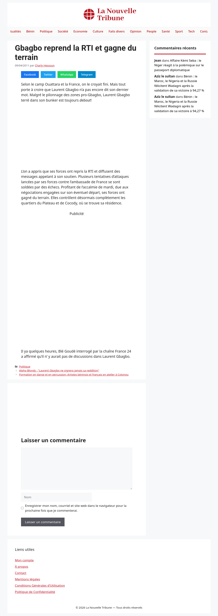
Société (63, 31)
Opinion (135, 31)
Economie (80, 31)
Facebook (30, 74)
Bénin (30, 31)
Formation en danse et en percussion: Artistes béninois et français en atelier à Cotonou (74, 374)
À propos (21, 566)
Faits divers (117, 31)
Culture (98, 31)
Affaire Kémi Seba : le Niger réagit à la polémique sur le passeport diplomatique (179, 65)
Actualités (14, 31)
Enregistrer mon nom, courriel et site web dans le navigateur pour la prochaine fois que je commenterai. (75, 508)
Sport (179, 31)
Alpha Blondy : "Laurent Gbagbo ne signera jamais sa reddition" (59, 370)
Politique (46, 31)
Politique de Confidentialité (35, 592)
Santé (166, 31)
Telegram (86, 74)
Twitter (48, 74)
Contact (205, 31)
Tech (191, 31)
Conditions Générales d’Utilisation (40, 585)
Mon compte (24, 560)
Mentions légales (27, 579)
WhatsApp (66, 74)
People (151, 31)
